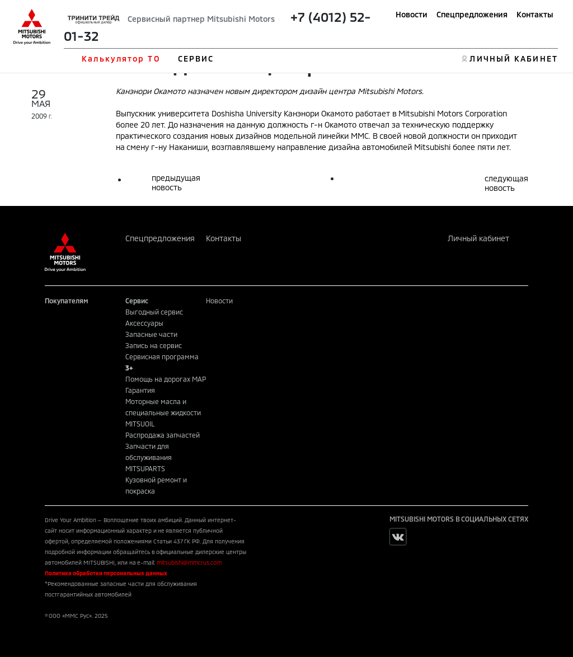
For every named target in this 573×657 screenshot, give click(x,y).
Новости (412, 14)
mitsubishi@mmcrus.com (189, 562)
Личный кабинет (478, 238)
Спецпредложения (472, 14)
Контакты (534, 14)
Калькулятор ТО (120, 58)
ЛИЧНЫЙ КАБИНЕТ (513, 58)
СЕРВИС (196, 58)
